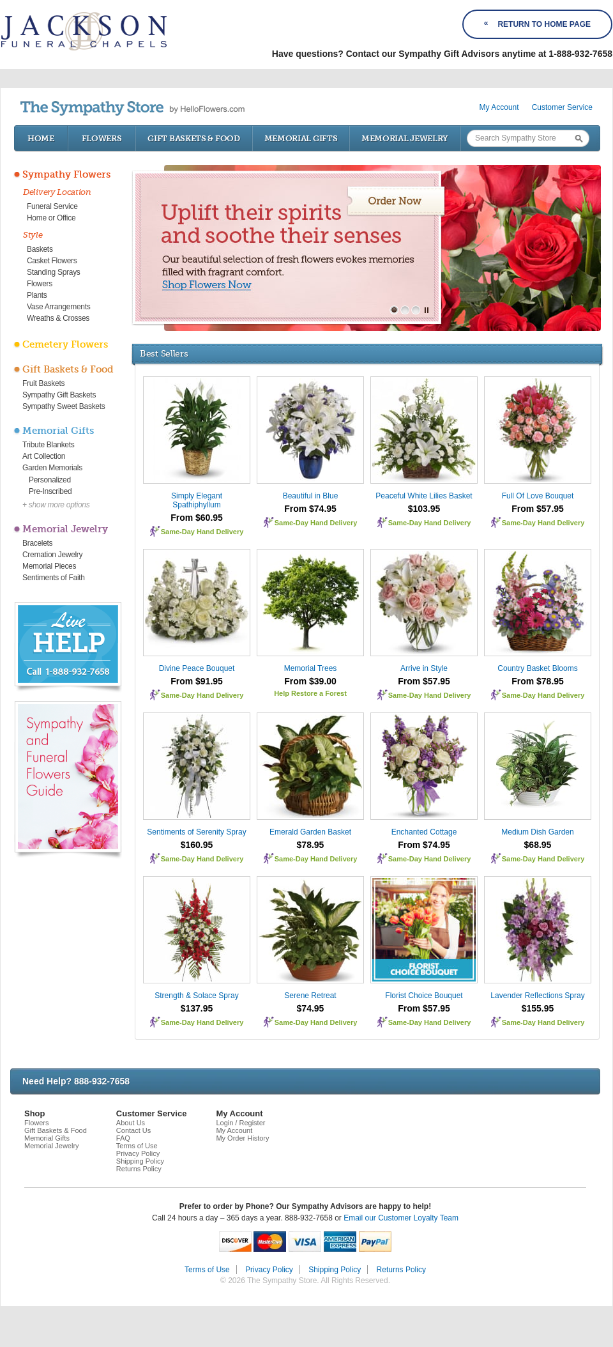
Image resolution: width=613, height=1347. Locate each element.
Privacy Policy (138, 1153)
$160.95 (197, 845)
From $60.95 (196, 517)
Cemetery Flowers (65, 344)
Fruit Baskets (43, 383)
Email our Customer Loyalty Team (401, 1217)
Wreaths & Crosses (58, 318)
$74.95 (310, 1008)
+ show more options (55, 504)
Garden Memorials (52, 467)
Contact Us (133, 1130)
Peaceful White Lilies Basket (423, 495)
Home (40, 138)
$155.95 (538, 1008)
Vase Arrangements (58, 306)
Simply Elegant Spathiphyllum (196, 500)
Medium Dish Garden (537, 831)
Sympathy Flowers (66, 174)
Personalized (50, 479)
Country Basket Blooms (537, 668)
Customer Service (562, 107)
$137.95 (197, 1008)
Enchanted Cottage (424, 831)
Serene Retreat (310, 995)
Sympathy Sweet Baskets (63, 406)
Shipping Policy (140, 1161)
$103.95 (424, 509)
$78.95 (310, 845)
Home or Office (51, 217)
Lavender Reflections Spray (537, 995)
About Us (130, 1123)
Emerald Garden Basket (310, 831)
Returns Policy (139, 1169)
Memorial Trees (310, 668)
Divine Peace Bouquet (197, 668)
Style (33, 235)
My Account (499, 107)
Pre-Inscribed (50, 491)
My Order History (242, 1138)
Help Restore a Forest (310, 693)
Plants (37, 295)
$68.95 (538, 845)
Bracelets (37, 543)
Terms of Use (137, 1146)
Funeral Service (52, 206)
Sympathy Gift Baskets (59, 394)
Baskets (40, 249)
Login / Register (240, 1123)
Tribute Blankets (48, 444)
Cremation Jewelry (52, 554)
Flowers (102, 138)
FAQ (123, 1138)
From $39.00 (310, 681)
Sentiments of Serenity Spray (196, 831)
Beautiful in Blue (310, 495)
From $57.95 (537, 509)
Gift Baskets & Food (193, 138)
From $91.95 (196, 681)
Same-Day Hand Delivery (202, 531)
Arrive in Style (424, 668)
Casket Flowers (52, 260)
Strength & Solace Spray (196, 995)
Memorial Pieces (49, 566)
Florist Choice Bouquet (423, 995)
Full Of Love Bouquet (538, 495)
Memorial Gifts (301, 138)
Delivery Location (57, 192)
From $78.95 (537, 681)
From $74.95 (310, 509)
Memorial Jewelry (404, 138)
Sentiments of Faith (53, 577)
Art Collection (43, 456)
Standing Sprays (53, 272)
